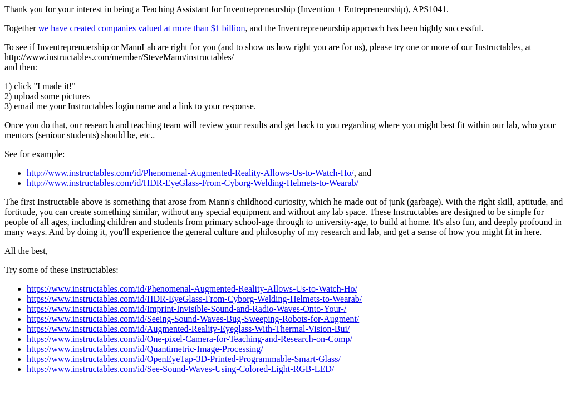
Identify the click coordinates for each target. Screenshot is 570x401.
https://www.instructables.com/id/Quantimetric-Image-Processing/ (145, 349)
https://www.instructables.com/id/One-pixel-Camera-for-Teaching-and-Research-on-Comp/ (189, 339)
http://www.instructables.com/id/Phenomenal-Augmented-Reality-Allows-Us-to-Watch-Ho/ (190, 173)
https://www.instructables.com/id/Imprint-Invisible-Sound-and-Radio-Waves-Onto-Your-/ (186, 309)
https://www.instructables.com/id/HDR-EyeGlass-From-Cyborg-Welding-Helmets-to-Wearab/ (194, 299)
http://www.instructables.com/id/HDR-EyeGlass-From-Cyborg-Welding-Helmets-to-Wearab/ (192, 183)
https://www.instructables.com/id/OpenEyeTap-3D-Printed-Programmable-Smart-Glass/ (184, 359)
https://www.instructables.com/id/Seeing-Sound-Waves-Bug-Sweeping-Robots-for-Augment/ (193, 319)
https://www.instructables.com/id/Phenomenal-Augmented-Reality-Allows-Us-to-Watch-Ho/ (192, 289)
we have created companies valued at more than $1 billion (141, 28)
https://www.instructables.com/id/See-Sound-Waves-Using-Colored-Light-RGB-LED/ (180, 369)
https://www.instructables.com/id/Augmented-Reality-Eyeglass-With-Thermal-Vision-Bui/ (188, 329)
